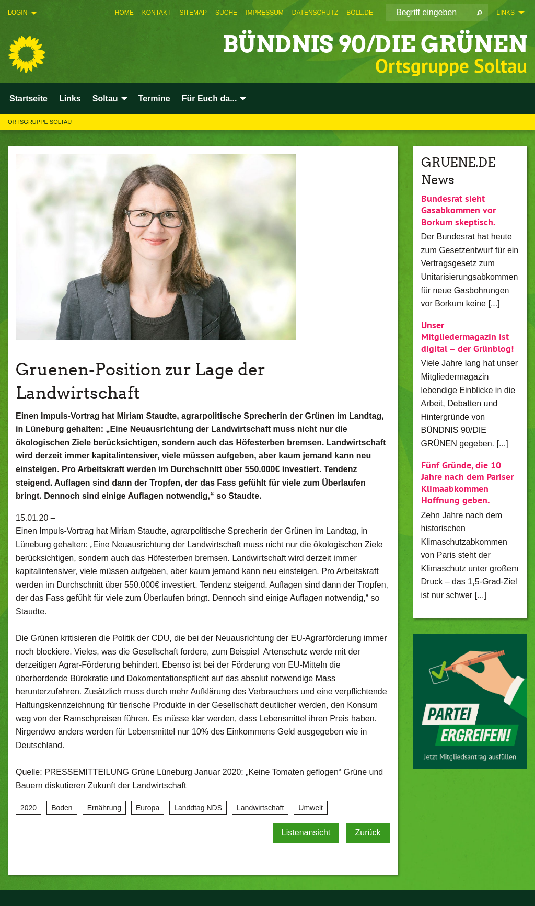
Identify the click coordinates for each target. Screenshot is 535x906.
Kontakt (156, 12)
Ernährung (104, 808)
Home (124, 12)
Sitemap (193, 12)
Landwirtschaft (260, 808)
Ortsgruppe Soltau (40, 122)
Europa (147, 808)
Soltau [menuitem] (105, 98)
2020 (28, 808)
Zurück (368, 832)
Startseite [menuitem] (28, 98)
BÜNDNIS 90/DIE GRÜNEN (375, 44)
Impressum (265, 12)
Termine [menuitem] (154, 98)
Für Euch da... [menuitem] (209, 98)
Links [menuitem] (505, 12)
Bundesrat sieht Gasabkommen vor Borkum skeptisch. (458, 210)
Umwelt (310, 808)
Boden (61, 808)
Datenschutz (315, 12)
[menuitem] (124, 12)
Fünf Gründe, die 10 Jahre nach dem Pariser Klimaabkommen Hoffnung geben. (467, 483)
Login (17, 12)
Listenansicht (306, 832)
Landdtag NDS (198, 808)
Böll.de (359, 12)
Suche (226, 12)
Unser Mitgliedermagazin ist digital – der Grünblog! (467, 336)
